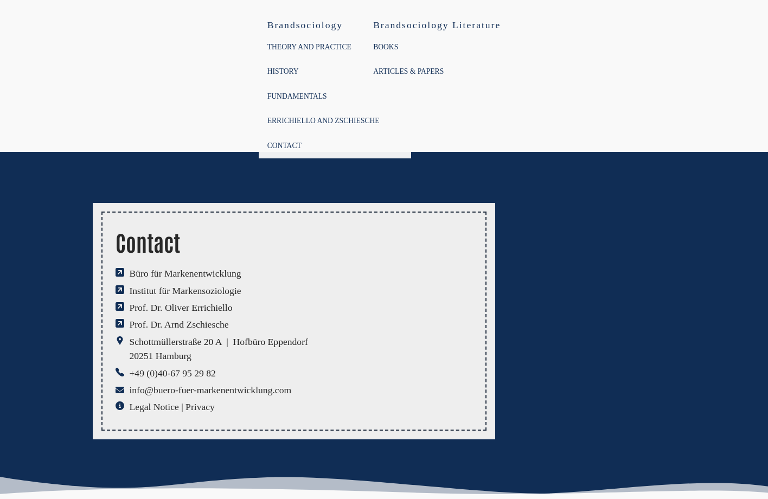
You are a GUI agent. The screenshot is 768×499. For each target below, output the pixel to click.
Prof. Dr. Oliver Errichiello (180, 307)
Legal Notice (153, 406)
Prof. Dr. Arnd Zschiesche (178, 324)
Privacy (200, 406)
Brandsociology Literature (437, 25)
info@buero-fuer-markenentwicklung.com (210, 390)
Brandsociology (305, 25)
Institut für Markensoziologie (185, 290)
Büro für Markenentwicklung (185, 273)
